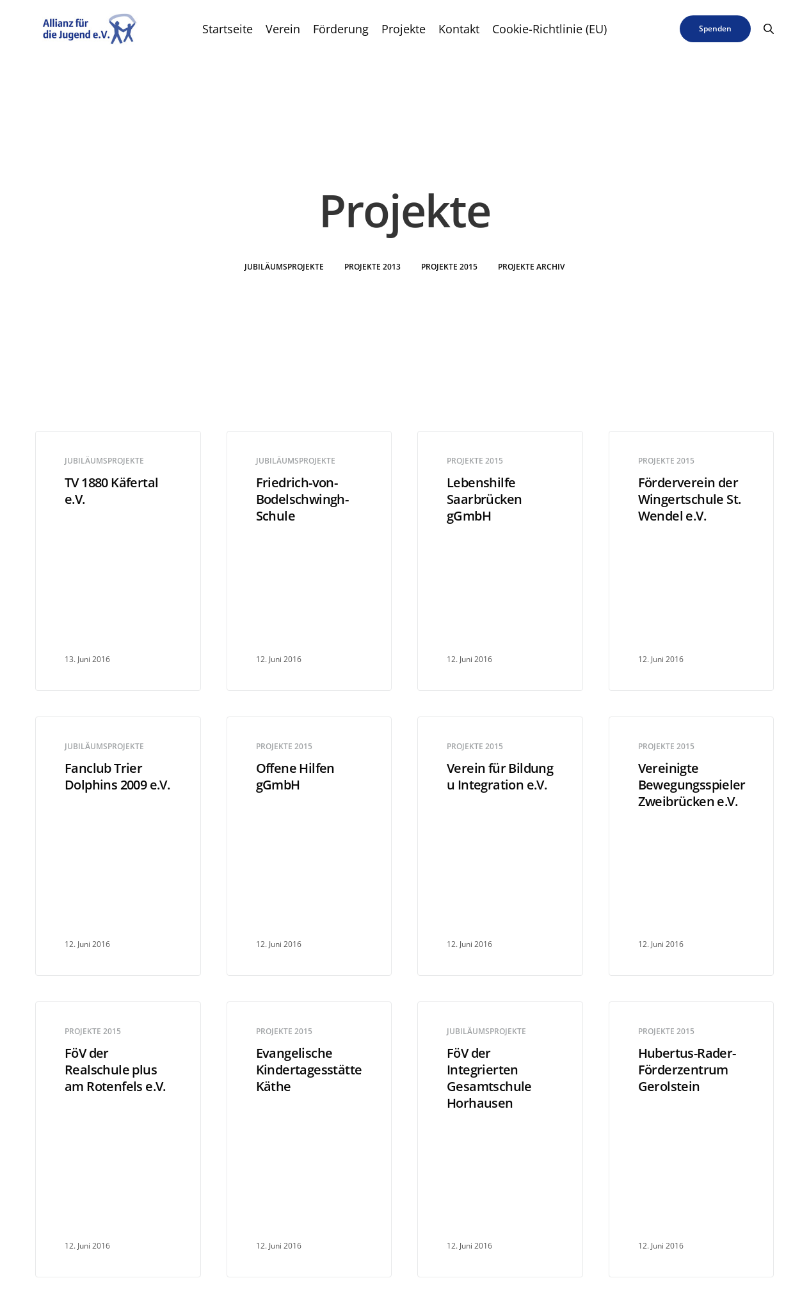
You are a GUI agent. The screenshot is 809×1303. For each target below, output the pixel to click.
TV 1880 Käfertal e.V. (111, 491)
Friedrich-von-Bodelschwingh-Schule (302, 499)
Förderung (341, 28)
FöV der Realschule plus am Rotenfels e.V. (115, 1070)
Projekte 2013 (372, 266)
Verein (283, 28)
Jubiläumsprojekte (284, 266)
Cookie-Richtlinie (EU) (549, 28)
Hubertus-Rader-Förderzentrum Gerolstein (687, 1070)
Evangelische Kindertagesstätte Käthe (309, 1070)
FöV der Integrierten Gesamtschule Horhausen (489, 1078)
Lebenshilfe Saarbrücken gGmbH (484, 499)
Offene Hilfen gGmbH (295, 776)
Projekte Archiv (531, 266)
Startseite (227, 28)
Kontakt (458, 28)
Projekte (403, 28)
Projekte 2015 (449, 266)
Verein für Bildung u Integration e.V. (500, 776)
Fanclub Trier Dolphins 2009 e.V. (117, 776)
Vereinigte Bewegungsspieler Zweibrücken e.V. (691, 785)
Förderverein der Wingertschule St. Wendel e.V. (689, 499)
